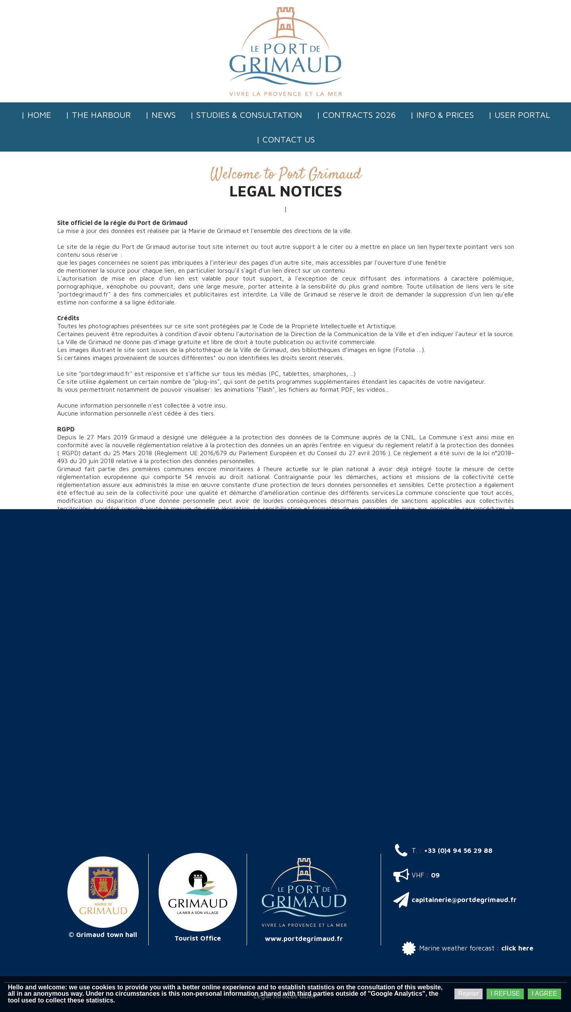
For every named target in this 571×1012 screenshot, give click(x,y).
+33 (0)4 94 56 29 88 (458, 850)
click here (517, 948)
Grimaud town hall (106, 935)
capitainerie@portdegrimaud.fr (464, 900)
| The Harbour (98, 115)
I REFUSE (505, 993)
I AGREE (544, 993)
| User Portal (519, 115)
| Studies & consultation (246, 115)
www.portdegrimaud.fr (304, 939)
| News (160, 115)
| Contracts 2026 (356, 115)
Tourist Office (197, 938)
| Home (36, 115)
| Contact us (285, 139)
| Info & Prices (442, 115)
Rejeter (468, 993)
